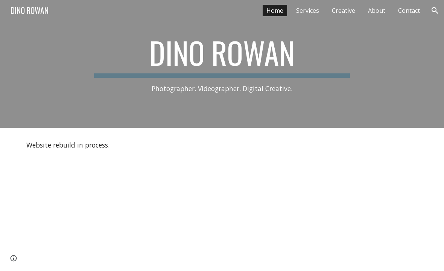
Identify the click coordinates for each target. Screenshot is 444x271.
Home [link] (274, 10)
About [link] (376, 10)
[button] (435, 11)
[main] (222, 64)
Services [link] (307, 10)
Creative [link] (343, 10)
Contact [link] (409, 10)
